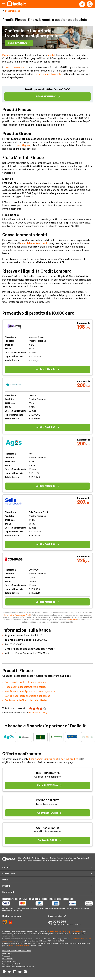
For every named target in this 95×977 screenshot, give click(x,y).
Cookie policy (6, 956)
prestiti (51, 55)
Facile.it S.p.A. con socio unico (19, 945)
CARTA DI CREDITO (47, 827)
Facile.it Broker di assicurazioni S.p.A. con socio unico (64, 932)
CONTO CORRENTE (47, 800)
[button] (3, 4)
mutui (48, 759)
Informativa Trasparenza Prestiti (18, 615)
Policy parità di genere (9, 961)
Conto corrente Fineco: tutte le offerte (26, 700)
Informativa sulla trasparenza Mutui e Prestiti (18, 966)
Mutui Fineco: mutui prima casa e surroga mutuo (30, 691)
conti (56, 759)
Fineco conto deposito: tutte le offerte (26, 687)
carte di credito (69, 759)
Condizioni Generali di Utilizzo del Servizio (16, 950)
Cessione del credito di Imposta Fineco (26, 682)
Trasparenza (71, 619)
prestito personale (14, 67)
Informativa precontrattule (11, 964)
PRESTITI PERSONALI (47, 772)
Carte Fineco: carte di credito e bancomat (27, 696)
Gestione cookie (7, 958)
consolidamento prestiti (49, 74)
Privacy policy (7, 953)
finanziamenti (36, 759)
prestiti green (23, 145)
